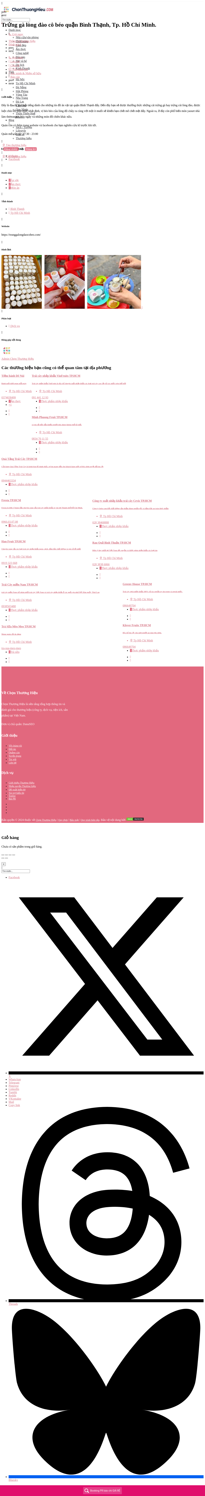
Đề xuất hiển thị (17, 789)
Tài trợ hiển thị (16, 793)
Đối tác (12, 749)
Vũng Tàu (21, 94)
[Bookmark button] (9, 414)
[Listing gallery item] (22, 307)
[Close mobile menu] (2, 23)
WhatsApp (15, 1079)
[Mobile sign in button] (2, 152)
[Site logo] (28, 13)
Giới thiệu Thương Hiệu (21, 782)
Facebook (14, 877)
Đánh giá (15, 44)
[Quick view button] (9, 410)
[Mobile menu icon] (102, 3)
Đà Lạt (20, 101)
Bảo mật (74, 820)
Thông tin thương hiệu (22, 41)
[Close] (3, 864)
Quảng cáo (14, 752)
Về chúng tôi (15, 745)
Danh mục (15, 30)
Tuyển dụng (15, 756)
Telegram (14, 1082)
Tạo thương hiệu (14, 145)
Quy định (63, 820)
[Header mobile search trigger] (2, 160)
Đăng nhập (11, 149)
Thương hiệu (24, 138)
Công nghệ (22, 53)
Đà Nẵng (21, 87)
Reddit (12, 1095)
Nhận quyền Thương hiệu (22, 786)
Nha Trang (22, 97)
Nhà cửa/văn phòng (27, 37)
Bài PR (12, 798)
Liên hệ (12, 762)
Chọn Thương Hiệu (46, 820)
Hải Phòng (22, 91)
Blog (11, 120)
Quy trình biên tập (90, 820)
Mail (11, 1101)
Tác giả (12, 759)
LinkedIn (14, 1089)
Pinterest (14, 1085)
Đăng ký (31, 149)
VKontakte (15, 1098)
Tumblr (13, 1092)
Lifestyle (21, 130)
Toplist (12, 796)
